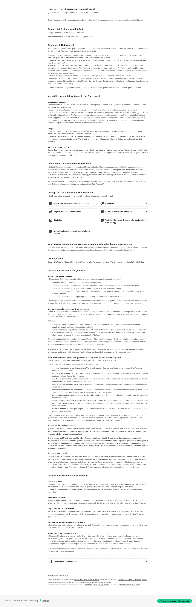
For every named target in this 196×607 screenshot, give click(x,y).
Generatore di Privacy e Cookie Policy (86, 579)
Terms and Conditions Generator (129, 585)
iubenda (144, 579)
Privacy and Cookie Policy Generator (97, 585)
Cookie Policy (138, 262)
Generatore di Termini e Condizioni (129, 579)
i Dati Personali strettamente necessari (87, 582)
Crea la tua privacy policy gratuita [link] (174, 601)
